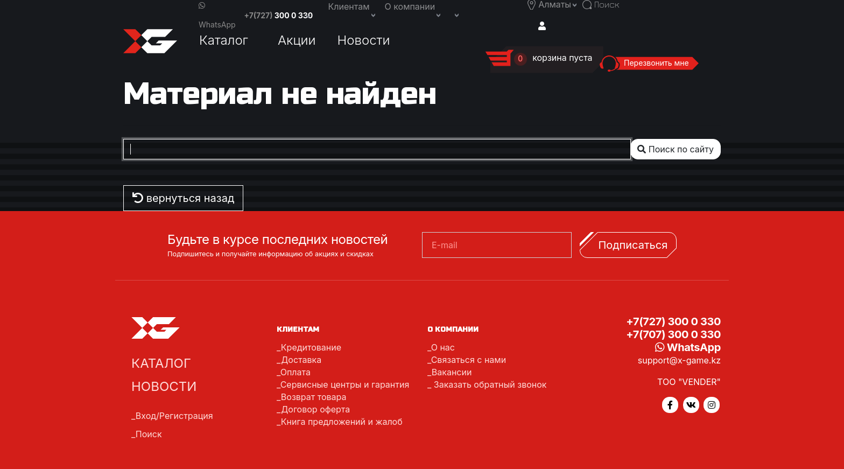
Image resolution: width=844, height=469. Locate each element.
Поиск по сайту (675, 149)
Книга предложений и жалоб (342, 421)
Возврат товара (314, 396)
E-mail (445, 245)
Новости (363, 40)
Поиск (149, 434)
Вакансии (452, 372)
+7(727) (278, 15)
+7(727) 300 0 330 (673, 321)
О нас (443, 347)
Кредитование (311, 347)
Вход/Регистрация (174, 415)
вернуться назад (183, 198)
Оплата (295, 372)
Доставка (301, 359)
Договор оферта (315, 409)
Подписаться (632, 245)
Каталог (223, 40)
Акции (297, 40)
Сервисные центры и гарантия (345, 384)
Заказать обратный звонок (488, 384)
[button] (456, 14)
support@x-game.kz (679, 360)
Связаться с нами (468, 359)
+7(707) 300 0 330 (673, 334)
